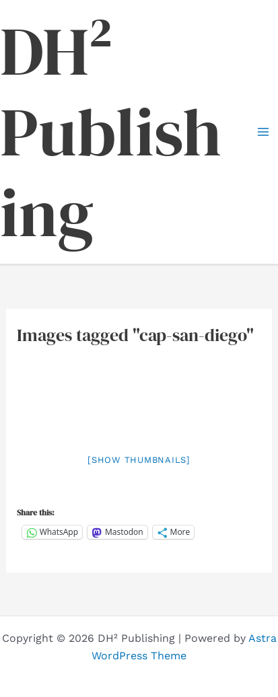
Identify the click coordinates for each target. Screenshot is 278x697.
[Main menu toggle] (263, 132)
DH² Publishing (110, 132)
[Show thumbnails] (139, 460)
